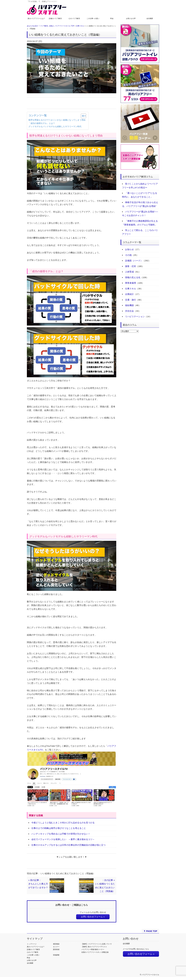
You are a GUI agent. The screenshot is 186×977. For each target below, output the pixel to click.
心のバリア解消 (74, 18)
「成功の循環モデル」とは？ (41, 123)
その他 (128, 255)
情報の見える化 (132, 277)
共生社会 (129, 311)
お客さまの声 (131, 18)
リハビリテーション (135, 316)
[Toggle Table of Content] (82, 115)
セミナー (56, 947)
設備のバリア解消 (55, 18)
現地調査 (56, 955)
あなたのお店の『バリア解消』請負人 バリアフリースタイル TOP (50, 26)
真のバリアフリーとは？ (36, 18)
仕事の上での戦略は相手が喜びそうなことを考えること (58, 828)
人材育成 (129, 271)
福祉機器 (129, 305)
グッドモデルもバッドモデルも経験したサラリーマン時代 (54, 126)
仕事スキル (80, 26)
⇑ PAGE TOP (150, 931)
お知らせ (129, 249)
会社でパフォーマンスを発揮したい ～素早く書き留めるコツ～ (63, 839)
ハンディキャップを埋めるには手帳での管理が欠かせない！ (60, 834)
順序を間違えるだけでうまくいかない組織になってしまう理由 (56, 120)
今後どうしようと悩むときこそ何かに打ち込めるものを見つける (63, 822)
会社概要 (149, 18)
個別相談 (56, 944)
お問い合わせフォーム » (93, 916)
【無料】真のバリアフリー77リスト (94, 947)
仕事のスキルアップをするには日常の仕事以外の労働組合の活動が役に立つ (68, 845)
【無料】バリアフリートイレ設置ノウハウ (96, 944)
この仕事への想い (93, 18)
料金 (111, 18)
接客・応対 (130, 266)
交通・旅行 (130, 300)
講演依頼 (56, 949)
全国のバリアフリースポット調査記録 (95, 952)
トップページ (31, 944)
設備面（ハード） (134, 260)
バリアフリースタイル (150, 975)
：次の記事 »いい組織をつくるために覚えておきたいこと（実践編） (105, 885)
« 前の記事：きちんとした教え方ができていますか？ (38, 884)
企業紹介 (129, 294)
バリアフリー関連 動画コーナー (92, 949)
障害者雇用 (130, 283)
